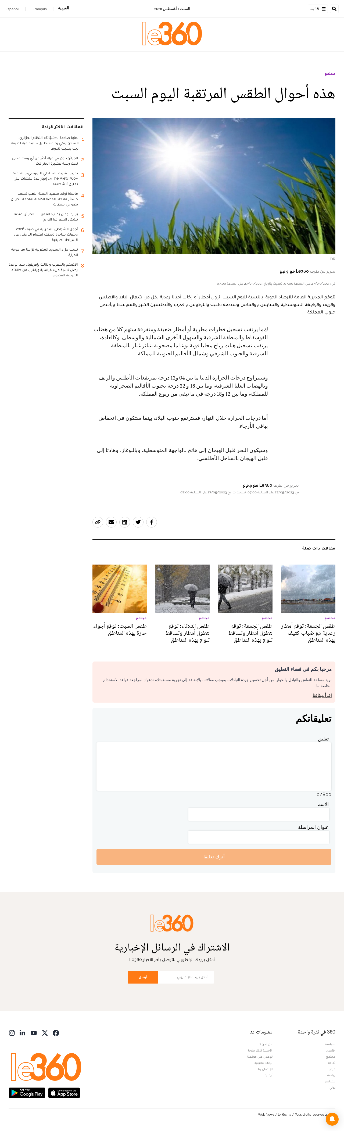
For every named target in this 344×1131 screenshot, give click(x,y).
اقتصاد (330, 1050)
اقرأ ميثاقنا (322, 695)
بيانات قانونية (264, 1063)
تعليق (323, 739)
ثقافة (331, 1063)
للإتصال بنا (265, 1069)
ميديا (332, 1069)
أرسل (143, 977)
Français (40, 9)
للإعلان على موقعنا (260, 1056)
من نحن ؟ (266, 1044)
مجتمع (330, 73)
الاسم (323, 804)
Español (12, 9)
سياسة (330, 1044)
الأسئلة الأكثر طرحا (260, 1050)
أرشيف (268, 1075)
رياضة (331, 1075)
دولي (332, 1087)
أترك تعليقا (214, 856)
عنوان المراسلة (313, 827)
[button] (332, 1119)
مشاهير (330, 1081)
